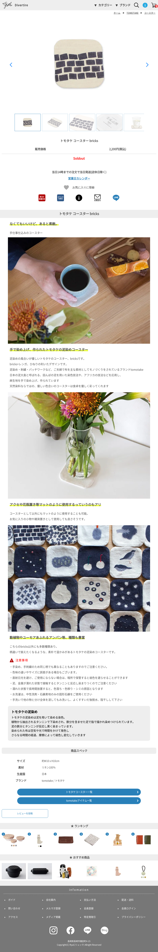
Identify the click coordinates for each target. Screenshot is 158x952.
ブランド (124, 5)
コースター (149, 13)
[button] (147, 65)
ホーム (117, 13)
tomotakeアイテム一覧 (79, 800)
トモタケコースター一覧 (79, 792)
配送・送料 (128, 900)
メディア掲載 (53, 917)
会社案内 (51, 900)
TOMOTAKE (133, 13)
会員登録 (89, 908)
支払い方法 (90, 900)
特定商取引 (90, 917)
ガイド (11, 900)
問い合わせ (14, 908)
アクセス (13, 917)
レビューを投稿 (25, 813)
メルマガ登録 (53, 908)
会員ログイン (129, 908)
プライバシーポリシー (134, 917)
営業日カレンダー (79, 178)
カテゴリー (105, 5)
